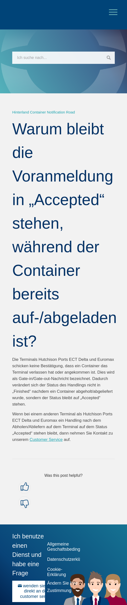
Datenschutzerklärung (63, 559)
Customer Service (46, 439)
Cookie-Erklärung (56, 572)
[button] (24, 487)
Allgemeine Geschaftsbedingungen (63, 547)
